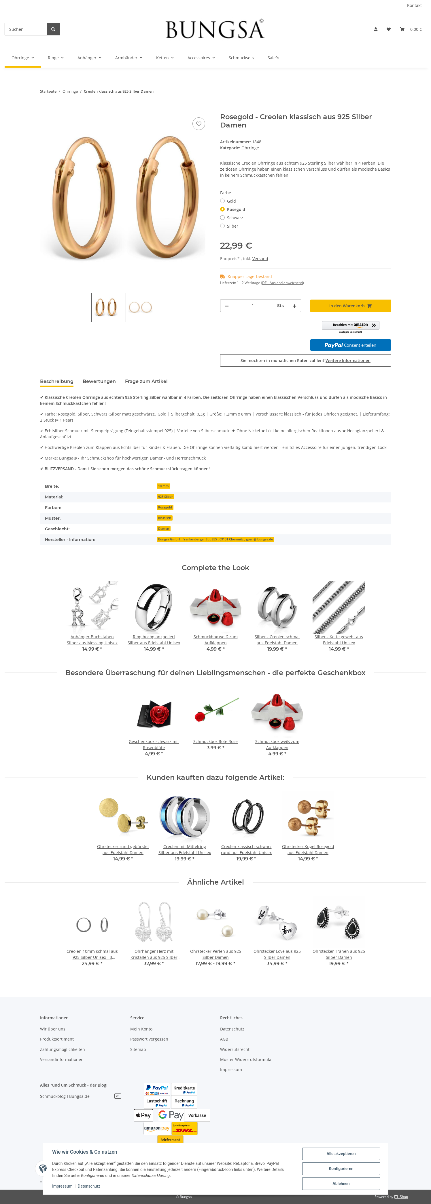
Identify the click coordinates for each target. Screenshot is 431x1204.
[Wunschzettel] (388, 29)
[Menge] (253, 306)
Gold (231, 201)
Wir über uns (52, 1029)
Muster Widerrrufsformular (246, 1059)
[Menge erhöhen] (294, 306)
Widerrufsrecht (234, 1049)
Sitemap (138, 1049)
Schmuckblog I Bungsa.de (80, 1096)
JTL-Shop (401, 1196)
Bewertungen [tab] (99, 381)
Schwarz (235, 217)
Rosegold (236, 209)
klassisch (164, 518)
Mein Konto (141, 1029)
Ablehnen (340, 1183)
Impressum (231, 1069)
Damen (163, 529)
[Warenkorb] (410, 29)
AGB (224, 1039)
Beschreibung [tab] (56, 381)
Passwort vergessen (149, 1039)
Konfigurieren (341, 1168)
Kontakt (414, 5)
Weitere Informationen (348, 360)
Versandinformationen (62, 1059)
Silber (232, 226)
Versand (260, 258)
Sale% (273, 57)
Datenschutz (232, 1029)
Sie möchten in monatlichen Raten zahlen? (305, 360)
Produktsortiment (57, 1039)
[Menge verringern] (226, 306)
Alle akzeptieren (341, 1153)
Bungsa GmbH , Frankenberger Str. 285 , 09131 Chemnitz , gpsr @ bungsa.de (215, 539)
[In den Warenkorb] (44, 109)
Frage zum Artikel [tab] (146, 381)
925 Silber (165, 497)
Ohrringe (250, 147)
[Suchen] (26, 29)
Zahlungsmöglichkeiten (62, 1049)
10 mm (163, 486)
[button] (375, 29)
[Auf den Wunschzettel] (198, 123)
